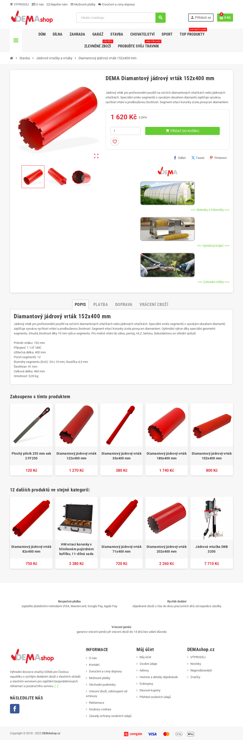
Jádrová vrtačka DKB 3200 (211, 549)
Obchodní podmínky (102, 684)
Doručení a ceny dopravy (116, 4)
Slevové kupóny (150, 690)
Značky (195, 677)
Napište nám (57, 4)
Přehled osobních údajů (155, 697)
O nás (38, 4)
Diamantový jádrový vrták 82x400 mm (31, 549)
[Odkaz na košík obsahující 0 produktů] (225, 18)
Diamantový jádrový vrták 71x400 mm (121, 549)
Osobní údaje (148, 664)
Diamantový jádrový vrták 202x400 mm (167, 549)
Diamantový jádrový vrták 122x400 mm (76, 456)
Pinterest (218, 158)
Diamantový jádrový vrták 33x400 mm (121, 456)
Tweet (197, 158)
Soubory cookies (100, 709)
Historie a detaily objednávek (159, 677)
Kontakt (94, 664)
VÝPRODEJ (19, 4)
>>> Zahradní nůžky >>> (213, 282)
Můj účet (145, 657)
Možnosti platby (82, 4)
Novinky (195, 664)
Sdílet (180, 158)
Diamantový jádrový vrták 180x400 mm (167, 456)
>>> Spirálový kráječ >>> (213, 245)
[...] (56, 686)
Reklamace (96, 702)
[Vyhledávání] (120, 18)
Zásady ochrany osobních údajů (110, 716)
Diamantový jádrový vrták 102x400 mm (212, 456)
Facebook (14, 708)
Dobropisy (146, 683)
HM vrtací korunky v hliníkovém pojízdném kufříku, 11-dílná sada (76, 549)
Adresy (144, 670)
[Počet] (125, 131)
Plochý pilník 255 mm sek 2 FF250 (31, 456)
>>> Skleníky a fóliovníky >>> (210, 210)
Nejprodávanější (201, 670)
